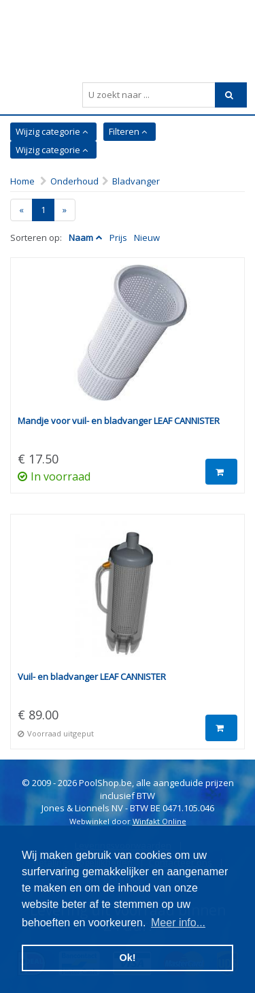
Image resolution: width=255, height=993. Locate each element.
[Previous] (21, 210)
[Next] (64, 210)
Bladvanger (136, 181)
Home (22, 181)
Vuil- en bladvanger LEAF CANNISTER (92, 676)
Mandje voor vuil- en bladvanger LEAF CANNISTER (119, 420)
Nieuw (147, 237)
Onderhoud (74, 181)
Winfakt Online (159, 821)
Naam (81, 237)
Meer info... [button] (178, 922)
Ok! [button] (128, 957)
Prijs (118, 237)
